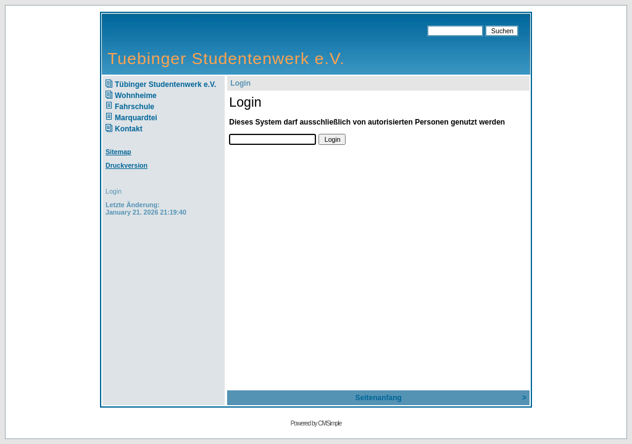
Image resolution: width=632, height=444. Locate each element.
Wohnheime (136, 95)
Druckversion (127, 165)
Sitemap (118, 151)
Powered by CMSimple (316, 423)
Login (114, 191)
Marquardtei (136, 117)
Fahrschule (134, 106)
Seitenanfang (378, 397)
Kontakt (129, 129)
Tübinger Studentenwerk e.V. (165, 84)
